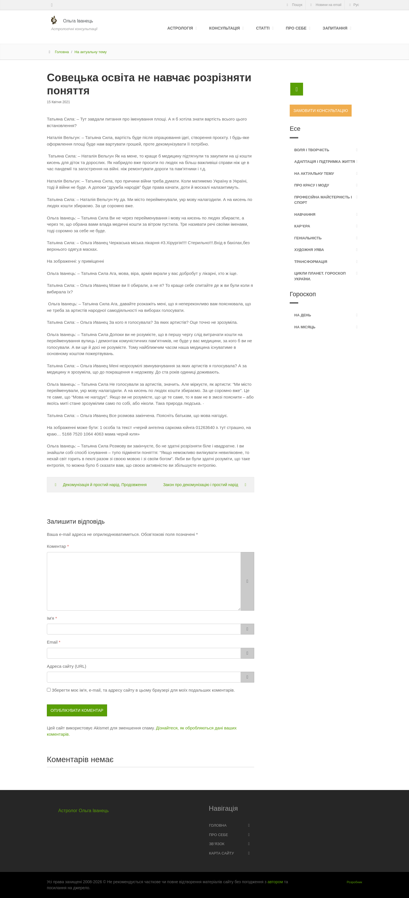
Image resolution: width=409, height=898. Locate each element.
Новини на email (325, 5)
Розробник (354, 882)
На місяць (304, 327)
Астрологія (180, 28)
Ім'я (50, 618)
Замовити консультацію (320, 110)
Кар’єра (302, 226)
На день (302, 315)
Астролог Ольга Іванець (83, 810)
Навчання (304, 214)
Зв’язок (216, 844)
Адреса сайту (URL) (66, 666)
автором (275, 882)
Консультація (224, 28)
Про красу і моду (311, 185)
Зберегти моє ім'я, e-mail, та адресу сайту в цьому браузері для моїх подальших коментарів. (143, 690)
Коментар (56, 546)
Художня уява (309, 250)
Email (52, 642)
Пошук (293, 5)
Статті (263, 28)
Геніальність (308, 238)
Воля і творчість (311, 150)
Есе (295, 128)
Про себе (296, 28)
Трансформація (310, 262)
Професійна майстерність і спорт (323, 200)
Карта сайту (221, 853)
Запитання (335, 28)
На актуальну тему (90, 52)
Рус (353, 5)
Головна (62, 52)
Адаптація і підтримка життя (324, 161)
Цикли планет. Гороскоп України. (320, 276)
